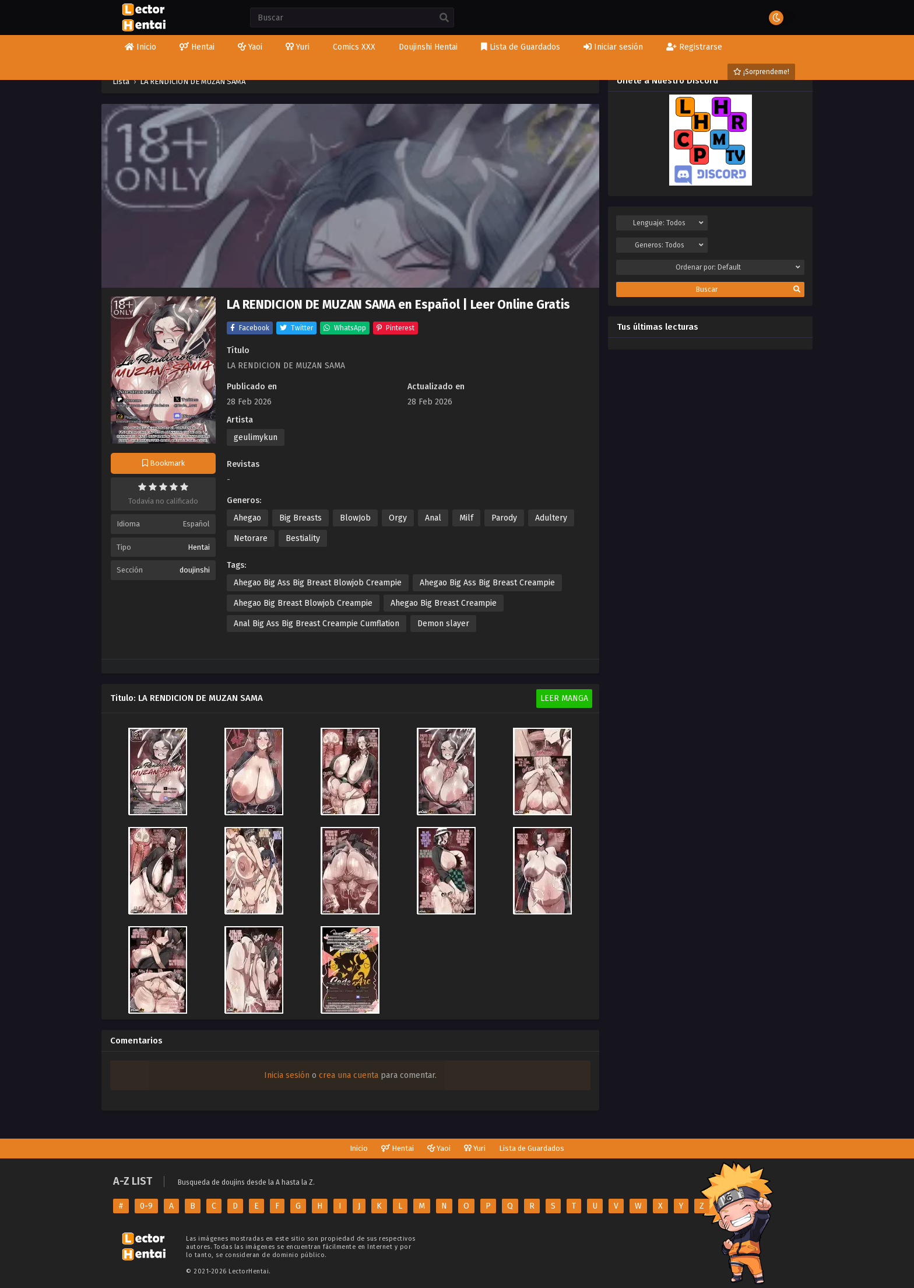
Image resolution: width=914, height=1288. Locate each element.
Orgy (398, 518)
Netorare (251, 538)
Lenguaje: (668, 223)
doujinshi (195, 570)
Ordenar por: (738, 267)
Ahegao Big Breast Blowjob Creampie (303, 603)
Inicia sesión (287, 1075)
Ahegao (247, 518)
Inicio (359, 1148)
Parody (504, 518)
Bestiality (303, 538)
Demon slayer (443, 624)
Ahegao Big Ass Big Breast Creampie (487, 583)
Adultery (551, 518)
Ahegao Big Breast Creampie (444, 603)
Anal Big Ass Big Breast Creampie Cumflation (316, 624)
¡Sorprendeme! (761, 72)
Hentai (199, 547)
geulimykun (255, 437)
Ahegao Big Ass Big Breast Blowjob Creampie (318, 583)
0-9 (146, 1206)
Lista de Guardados (531, 1148)
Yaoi (439, 1148)
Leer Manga (564, 698)
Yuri (475, 1148)
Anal (433, 518)
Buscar (748, 289)
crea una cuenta (348, 1075)
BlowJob (355, 518)
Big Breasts (300, 518)
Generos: (669, 245)
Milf (466, 518)
